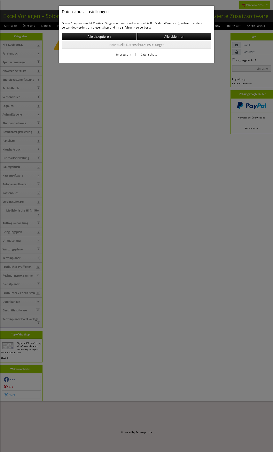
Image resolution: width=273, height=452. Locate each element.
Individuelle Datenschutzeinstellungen (137, 45)
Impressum (123, 54)
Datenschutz (148, 54)
